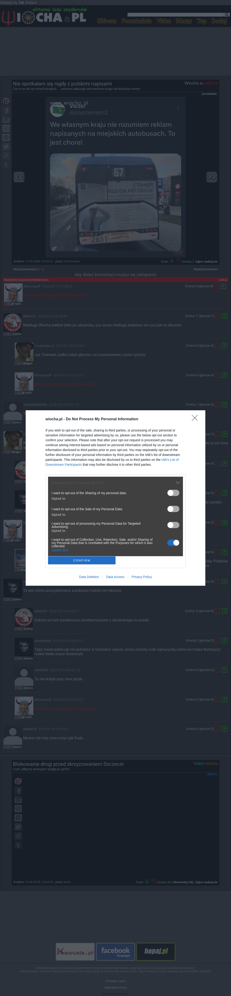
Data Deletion (89, 577)
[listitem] (115, 482)
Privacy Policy (142, 577)
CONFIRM (82, 560)
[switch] (173, 493)
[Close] (196, 419)
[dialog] (115, 498)
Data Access (115, 577)
